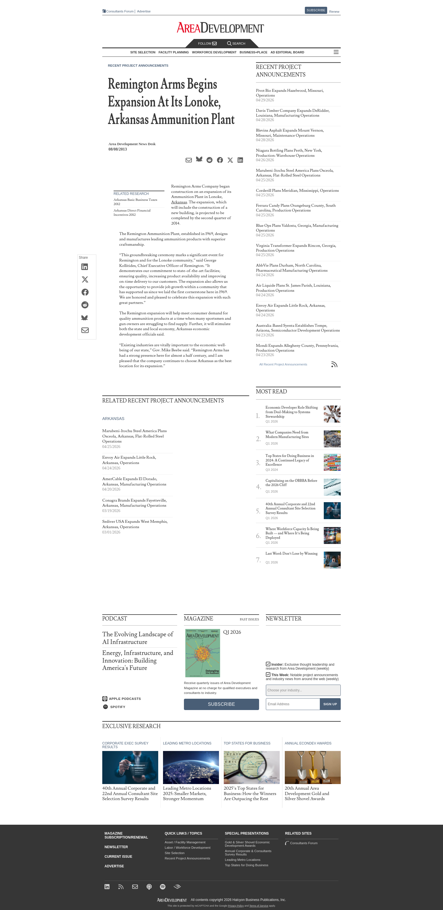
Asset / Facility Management (185, 842)
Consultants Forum (120, 11)
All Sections (336, 52)
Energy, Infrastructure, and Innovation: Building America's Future (137, 660)
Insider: (300, 666)
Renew (334, 11)
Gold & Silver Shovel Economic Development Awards (247, 844)
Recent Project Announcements (138, 65)
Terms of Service (258, 905)
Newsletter (116, 847)
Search (236, 43)
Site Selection (174, 853)
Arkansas (179, 202)
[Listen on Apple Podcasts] (139, 698)
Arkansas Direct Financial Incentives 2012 (132, 212)
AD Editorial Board (287, 52)
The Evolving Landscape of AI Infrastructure (137, 638)
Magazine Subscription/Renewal (126, 835)
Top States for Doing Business (246, 865)
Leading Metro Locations (242, 859)
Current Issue (118, 857)
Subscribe (316, 10)
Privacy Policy (236, 905)
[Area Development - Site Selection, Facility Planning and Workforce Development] (221, 27)
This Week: (302, 677)
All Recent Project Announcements (283, 364)
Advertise (144, 11)
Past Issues (249, 619)
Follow (207, 43)
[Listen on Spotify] (139, 707)
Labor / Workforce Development (187, 847)
